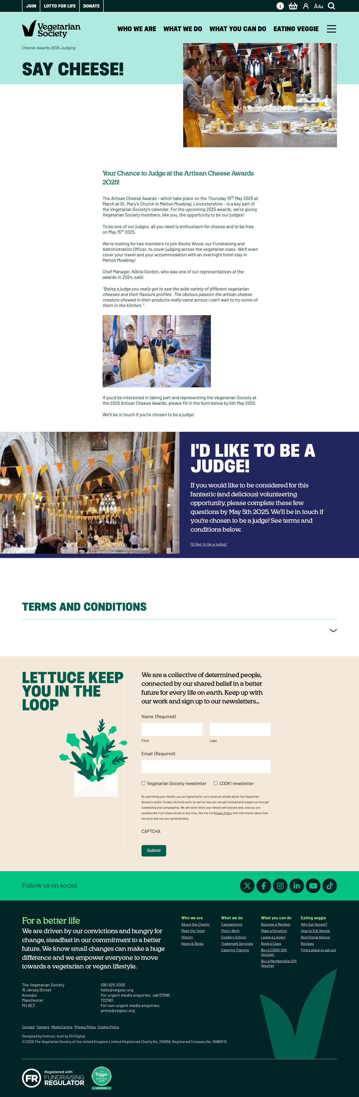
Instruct (48, 1036)
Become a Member (276, 924)
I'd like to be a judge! (252, 458)
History (187, 937)
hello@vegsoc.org (117, 989)
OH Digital (77, 1036)
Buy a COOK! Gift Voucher (274, 952)
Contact (28, 1027)
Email (158, 753)
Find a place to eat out (318, 950)
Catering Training (235, 950)
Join (31, 6)
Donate (91, 6)
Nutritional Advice (315, 937)
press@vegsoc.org (118, 1010)
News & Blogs (192, 943)
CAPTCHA (150, 831)
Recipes (307, 943)
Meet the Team (193, 930)
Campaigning (231, 924)
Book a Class (271, 943)
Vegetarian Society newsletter (177, 783)
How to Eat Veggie (315, 930)
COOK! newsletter (236, 783)
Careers (43, 1027)
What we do (182, 29)
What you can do (237, 29)
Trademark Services (237, 943)
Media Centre (62, 1027)
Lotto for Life (60, 6)
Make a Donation (274, 930)
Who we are (136, 29)
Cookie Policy (108, 1027)
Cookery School (233, 937)
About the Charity (195, 924)
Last (213, 740)
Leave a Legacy (273, 937)
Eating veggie (296, 29)
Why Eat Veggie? (314, 924)
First (145, 740)
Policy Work (230, 930)
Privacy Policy (223, 813)
